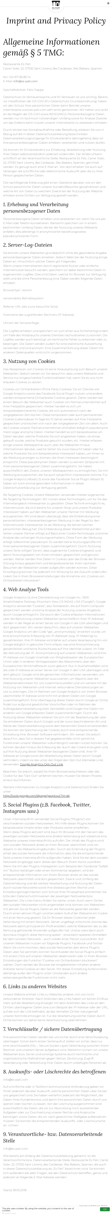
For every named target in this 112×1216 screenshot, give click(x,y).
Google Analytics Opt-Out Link (41, 764)
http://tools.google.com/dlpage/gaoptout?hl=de (36, 795)
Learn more (10, 1213)
